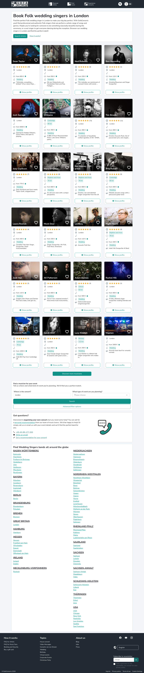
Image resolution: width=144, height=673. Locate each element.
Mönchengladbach (80, 506)
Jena (75, 603)
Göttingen (77, 470)
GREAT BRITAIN (21, 521)
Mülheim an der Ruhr (81, 509)
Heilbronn (17, 467)
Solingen (76, 522)
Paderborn (77, 519)
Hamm (76, 496)
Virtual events (44, 655)
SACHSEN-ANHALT (83, 568)
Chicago (76, 613)
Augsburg (17, 483)
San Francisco (78, 626)
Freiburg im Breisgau (21, 459)
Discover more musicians (72, 374)
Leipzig (76, 558)
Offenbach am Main (20, 553)
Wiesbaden (17, 545)
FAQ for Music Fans (10, 644)
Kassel (15, 548)
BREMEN (17, 513)
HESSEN (17, 536)
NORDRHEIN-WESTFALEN (87, 474)
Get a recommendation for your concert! (31, 437)
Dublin (15, 564)
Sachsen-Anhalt (79, 571)
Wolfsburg (77, 467)
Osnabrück (77, 464)
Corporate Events (46, 657)
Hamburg (17, 532)
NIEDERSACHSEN (82, 450)
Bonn (75, 485)
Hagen (75, 493)
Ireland (16, 561)
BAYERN (17, 476)
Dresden (76, 561)
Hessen (16, 540)
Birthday (43, 652)
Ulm (15, 464)
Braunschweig (78, 459)
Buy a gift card (9, 650)
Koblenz (76, 532)
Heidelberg (17, 462)
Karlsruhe (17, 454)
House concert (45, 642)
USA (75, 607)
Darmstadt (17, 551)
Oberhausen (78, 517)
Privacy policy (116, 671)
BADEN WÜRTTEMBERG (26, 450)
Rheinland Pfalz (79, 530)
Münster (76, 511)
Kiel (74, 590)
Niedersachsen (79, 454)
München (16, 480)
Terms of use (127, 671)
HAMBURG (19, 528)
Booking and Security (11, 647)
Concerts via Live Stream (48, 647)
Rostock (16, 571)
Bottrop (76, 488)
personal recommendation (25, 422)
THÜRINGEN (79, 594)
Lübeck (76, 587)
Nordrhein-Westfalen (81, 478)
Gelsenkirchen (79, 491)
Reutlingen (17, 472)
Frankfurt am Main (20, 543)
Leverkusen (77, 504)
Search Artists (20, 36)
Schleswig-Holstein (81, 584)
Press (78, 647)
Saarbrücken (78, 548)
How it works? (35, 36)
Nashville (77, 618)
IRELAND (18, 557)
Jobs (77, 644)
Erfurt (75, 600)
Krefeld (76, 501)
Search (72, 401)
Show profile (27, 92)
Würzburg (17, 491)
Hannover (77, 457)
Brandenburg (18, 506)
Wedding (43, 650)
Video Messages (45, 644)
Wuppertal (77, 480)
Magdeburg (77, 574)
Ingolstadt (17, 488)
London (16, 524)
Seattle (76, 624)
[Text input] (123, 660)
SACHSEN (78, 552)
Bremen (16, 517)
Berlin (15, 498)
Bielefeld (76, 483)
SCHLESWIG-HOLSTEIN (85, 581)
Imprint (108, 671)
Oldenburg (77, 462)
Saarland (76, 545)
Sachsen (76, 556)
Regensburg (18, 485)
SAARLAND (79, 542)
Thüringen (77, 597)
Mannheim (17, 457)
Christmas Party (45, 660)
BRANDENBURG (21, 502)
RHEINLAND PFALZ (83, 526)
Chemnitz (77, 564)
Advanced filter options (72, 406)
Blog (77, 642)
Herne (75, 498)
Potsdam (16, 509)
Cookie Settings (137, 671)
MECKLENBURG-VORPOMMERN (30, 568)
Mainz (75, 535)
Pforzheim (17, 470)
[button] (128, 4)
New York (77, 616)
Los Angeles (78, 621)
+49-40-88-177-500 (24, 432)
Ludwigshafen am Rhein (82, 538)
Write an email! (22, 435)
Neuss (75, 514)
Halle (75, 577)
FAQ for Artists (9, 642)
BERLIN (17, 495)
